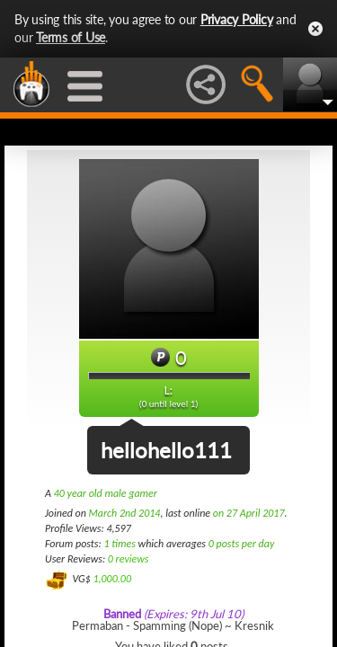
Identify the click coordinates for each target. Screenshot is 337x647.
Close (315, 29)
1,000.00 (112, 578)
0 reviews (128, 559)
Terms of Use (70, 37)
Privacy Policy (236, 19)
